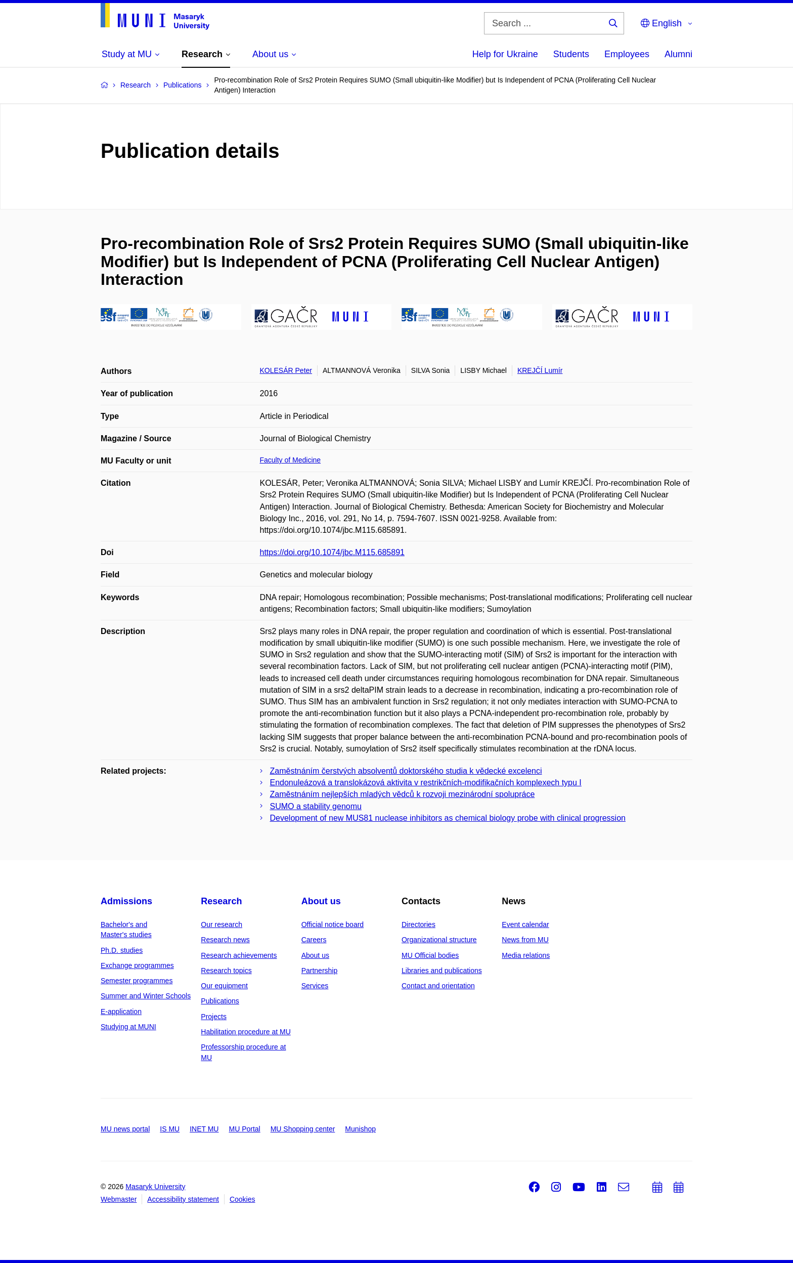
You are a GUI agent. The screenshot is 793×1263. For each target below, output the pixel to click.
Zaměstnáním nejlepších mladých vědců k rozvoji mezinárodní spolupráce (402, 794)
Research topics (226, 970)
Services (315, 986)
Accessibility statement (183, 1199)
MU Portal (244, 1129)
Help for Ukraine (505, 54)
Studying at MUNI (128, 1027)
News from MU (525, 940)
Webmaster (119, 1199)
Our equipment (224, 986)
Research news (225, 940)
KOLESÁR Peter (286, 370)
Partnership (319, 970)
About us (321, 901)
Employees (626, 54)
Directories (418, 924)
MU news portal (125, 1129)
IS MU (170, 1129)
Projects (214, 1017)
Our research (221, 924)
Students (571, 54)
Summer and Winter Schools (146, 996)
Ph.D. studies (122, 950)
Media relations (526, 955)
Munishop (360, 1129)
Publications (220, 1001)
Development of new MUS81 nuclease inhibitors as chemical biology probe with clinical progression (448, 818)
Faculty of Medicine (290, 460)
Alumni (678, 54)
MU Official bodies (430, 955)
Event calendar (525, 924)
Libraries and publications (442, 970)
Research (221, 901)
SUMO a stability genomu (316, 806)
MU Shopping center (303, 1129)
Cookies (242, 1199)
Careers (314, 940)
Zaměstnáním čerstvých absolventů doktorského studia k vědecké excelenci (406, 771)
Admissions (126, 901)
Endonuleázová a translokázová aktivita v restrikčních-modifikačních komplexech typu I (426, 782)
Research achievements (239, 955)
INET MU (204, 1129)
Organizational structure (439, 940)
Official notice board (332, 924)
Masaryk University (155, 1187)
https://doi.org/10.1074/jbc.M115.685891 (332, 552)
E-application (121, 1011)
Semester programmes (136, 981)
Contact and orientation (438, 986)
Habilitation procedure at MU (245, 1032)
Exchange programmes (137, 965)
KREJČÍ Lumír (539, 370)
